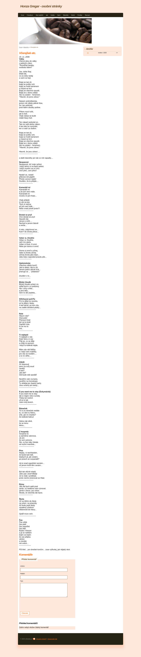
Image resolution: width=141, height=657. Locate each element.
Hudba (52, 15)
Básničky (65, 15)
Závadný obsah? (41, 639)
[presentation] (38, 604)
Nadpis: (22, 573)
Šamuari (87, 15)
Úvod (22, 15)
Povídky (79, 15)
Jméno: (22, 566)
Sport (58, 15)
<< (88, 53)
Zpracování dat (52, 639)
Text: (21, 581)
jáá (47, 15)
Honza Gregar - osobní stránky (41, 6)
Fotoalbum (30, 15)
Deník (73, 15)
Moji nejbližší (39, 15)
